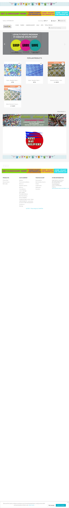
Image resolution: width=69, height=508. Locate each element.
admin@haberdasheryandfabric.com (60, 188)
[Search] (57, 27)
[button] (7, 43)
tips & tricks (48, 25)
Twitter (4, 166)
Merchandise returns (41, 182)
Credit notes (39, 185)
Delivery (21, 180)
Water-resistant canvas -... (12, 104)
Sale (37, 25)
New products (6, 182)
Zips (42, 25)
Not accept (51, 505)
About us (21, 183)
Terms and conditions (24, 182)
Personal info (39, 180)
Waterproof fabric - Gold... (56, 80)
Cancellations (22, 189)
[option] (34, 43)
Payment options (23, 185)
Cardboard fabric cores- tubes (26, 199)
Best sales (5, 183)
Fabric (22, 25)
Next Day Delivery (23, 195)
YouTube (7, 166)
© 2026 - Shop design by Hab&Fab (34, 208)
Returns (21, 187)
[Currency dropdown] (46, 21)
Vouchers (38, 189)
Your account (40, 178)
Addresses (38, 187)
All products (61, 111)
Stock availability (23, 197)
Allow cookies (60, 505)
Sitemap (21, 206)
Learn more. (31, 505)
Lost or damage (22, 190)
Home (17, 25)
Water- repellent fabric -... (12, 80)
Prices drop (5, 180)
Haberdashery (30, 25)
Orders (37, 183)
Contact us (21, 204)
